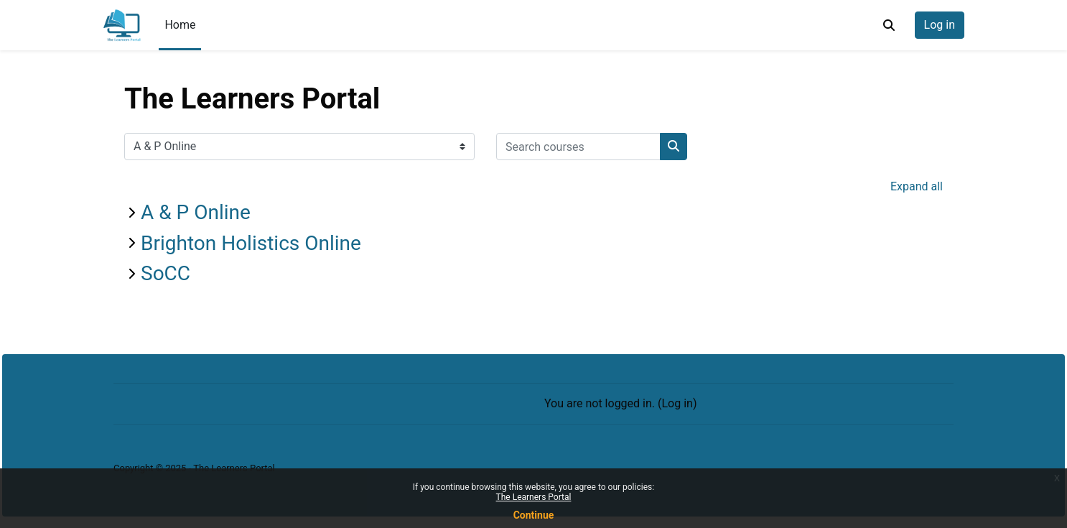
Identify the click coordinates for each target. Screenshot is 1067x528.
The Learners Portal (534, 497)
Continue (533, 515)
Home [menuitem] (179, 25)
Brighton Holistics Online (251, 243)
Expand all (916, 186)
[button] (889, 25)
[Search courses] (578, 146)
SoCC (165, 273)
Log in (939, 25)
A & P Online (196, 212)
